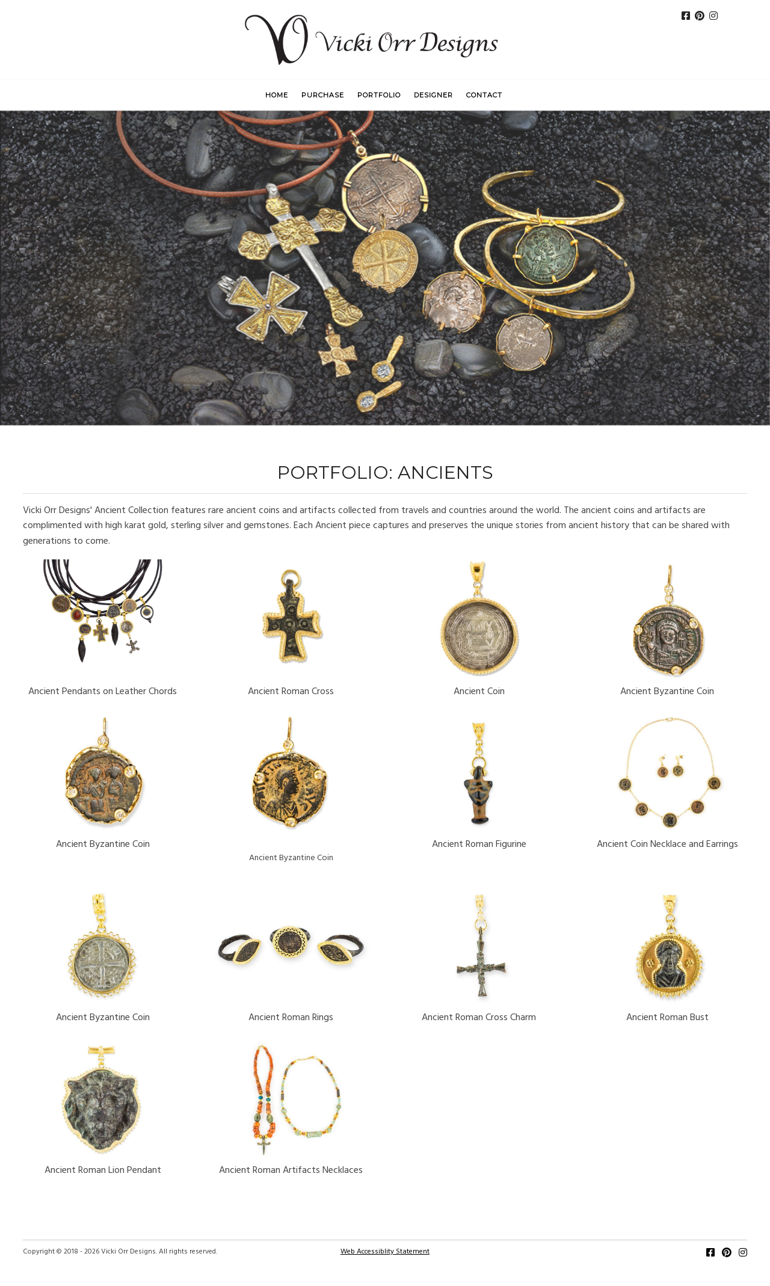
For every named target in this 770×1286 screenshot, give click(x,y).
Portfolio (379, 95)
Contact (484, 95)
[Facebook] (710, 1254)
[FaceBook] (686, 17)
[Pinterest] (699, 17)
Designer (433, 95)
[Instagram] (713, 17)
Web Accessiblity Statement (385, 1252)
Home (276, 95)
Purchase (322, 95)
